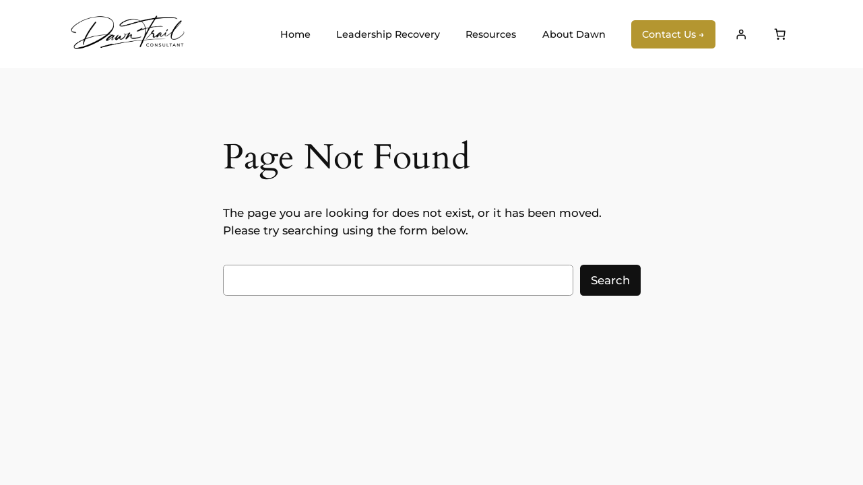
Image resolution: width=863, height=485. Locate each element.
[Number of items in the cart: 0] (780, 34)
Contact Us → (673, 34)
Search (610, 280)
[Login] (740, 34)
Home (295, 34)
